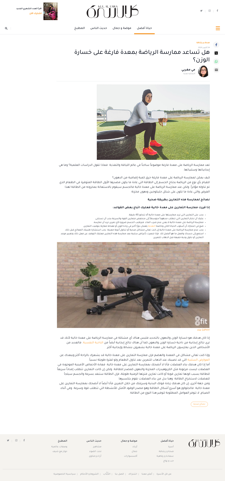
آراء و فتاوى (95, 456)
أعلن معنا (147, 474)
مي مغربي (188, 70)
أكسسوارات (130, 456)
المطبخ (79, 28)
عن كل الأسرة (164, 474)
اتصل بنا (119, 474)
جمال (134, 451)
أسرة (171, 447)
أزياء (135, 447)
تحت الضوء (95, 451)
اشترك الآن (34, 13)
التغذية (151, 226)
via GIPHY (203, 330)
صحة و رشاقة (203, 43)
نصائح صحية (199, 404)
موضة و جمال (122, 28)
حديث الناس (98, 28)
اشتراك (132, 474)
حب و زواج (168, 461)
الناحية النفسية (93, 342)
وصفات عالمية (59, 447)
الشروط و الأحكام (89, 474)
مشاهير (97, 447)
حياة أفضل (144, 28)
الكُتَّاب (106, 474)
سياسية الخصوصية (65, 474)
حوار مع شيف (59, 451)
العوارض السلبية (199, 360)
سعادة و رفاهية (165, 456)
